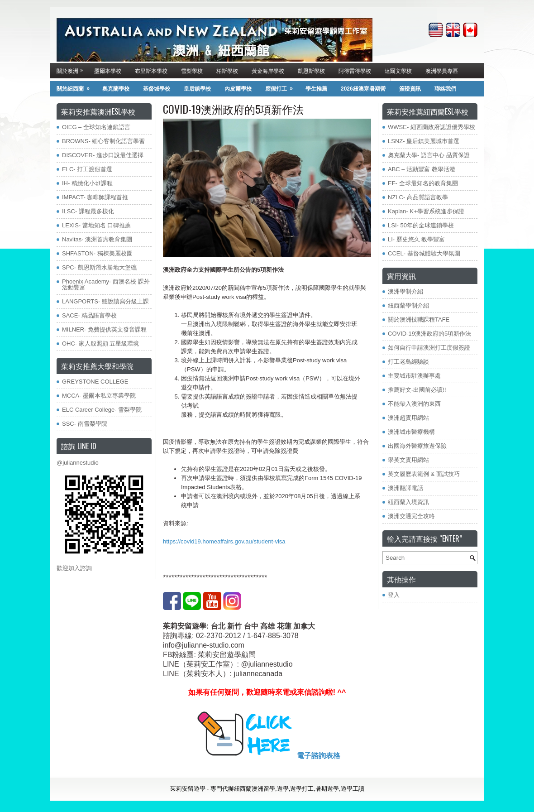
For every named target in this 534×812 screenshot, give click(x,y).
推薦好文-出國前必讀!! (417, 389)
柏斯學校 (227, 70)
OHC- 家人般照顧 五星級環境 (100, 343)
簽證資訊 (410, 89)
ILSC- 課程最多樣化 (88, 211)
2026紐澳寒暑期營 (363, 89)
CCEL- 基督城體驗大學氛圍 (424, 253)
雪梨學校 (192, 70)
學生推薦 (316, 89)
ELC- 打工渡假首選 (87, 169)
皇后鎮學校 (197, 89)
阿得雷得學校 (355, 70)
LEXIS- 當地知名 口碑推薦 (96, 225)
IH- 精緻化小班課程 (87, 183)
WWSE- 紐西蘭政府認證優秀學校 (431, 127)
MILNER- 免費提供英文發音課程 (104, 329)
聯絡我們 (445, 89)
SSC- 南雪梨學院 (84, 423)
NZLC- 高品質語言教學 (418, 197)
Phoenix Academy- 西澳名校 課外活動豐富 (106, 284)
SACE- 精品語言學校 (89, 315)
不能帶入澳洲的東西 (414, 403)
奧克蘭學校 (115, 89)
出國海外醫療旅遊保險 (417, 445)
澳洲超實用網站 (408, 417)
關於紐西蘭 (76, 86)
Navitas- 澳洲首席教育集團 (97, 239)
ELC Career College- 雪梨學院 (102, 409)
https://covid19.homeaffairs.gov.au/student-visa (224, 541)
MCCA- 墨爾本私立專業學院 (99, 395)
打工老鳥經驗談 (408, 361)
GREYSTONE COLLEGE (95, 381)
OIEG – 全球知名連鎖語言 (96, 127)
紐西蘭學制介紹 (408, 305)
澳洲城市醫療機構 (411, 431)
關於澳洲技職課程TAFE (418, 319)
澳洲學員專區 (441, 70)
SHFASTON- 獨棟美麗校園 (97, 253)
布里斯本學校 (151, 70)
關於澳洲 (72, 68)
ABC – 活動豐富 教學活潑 (421, 169)
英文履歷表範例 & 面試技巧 (424, 474)
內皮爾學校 (238, 89)
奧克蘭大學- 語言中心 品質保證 (429, 155)
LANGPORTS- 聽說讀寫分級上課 (105, 301)
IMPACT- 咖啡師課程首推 (95, 197)
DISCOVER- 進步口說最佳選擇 (102, 155)
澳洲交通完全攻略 (411, 516)
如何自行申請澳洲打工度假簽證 (429, 347)
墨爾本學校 (107, 70)
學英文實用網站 (408, 459)
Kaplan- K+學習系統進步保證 (426, 211)
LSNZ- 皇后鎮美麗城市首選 (423, 141)
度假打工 (282, 86)
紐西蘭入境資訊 (408, 502)
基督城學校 (156, 89)
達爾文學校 (398, 70)
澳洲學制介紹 (405, 291)
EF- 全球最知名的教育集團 (423, 183)
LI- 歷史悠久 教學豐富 (416, 239)
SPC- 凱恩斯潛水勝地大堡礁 (99, 267)
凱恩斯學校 (311, 70)
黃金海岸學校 (268, 70)
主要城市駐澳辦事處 (414, 375)
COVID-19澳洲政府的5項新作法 (429, 333)
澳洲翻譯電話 (405, 488)
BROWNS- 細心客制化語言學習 (103, 141)
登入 (394, 594)
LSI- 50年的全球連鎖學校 (421, 225)
